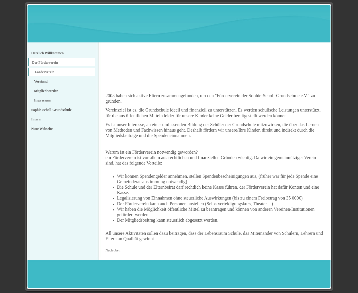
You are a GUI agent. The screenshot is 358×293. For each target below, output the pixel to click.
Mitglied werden (46, 91)
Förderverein (44, 72)
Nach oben (112, 250)
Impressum (42, 100)
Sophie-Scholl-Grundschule (51, 110)
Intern (36, 119)
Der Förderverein (45, 62)
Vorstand (41, 81)
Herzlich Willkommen (47, 53)
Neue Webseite (42, 129)
